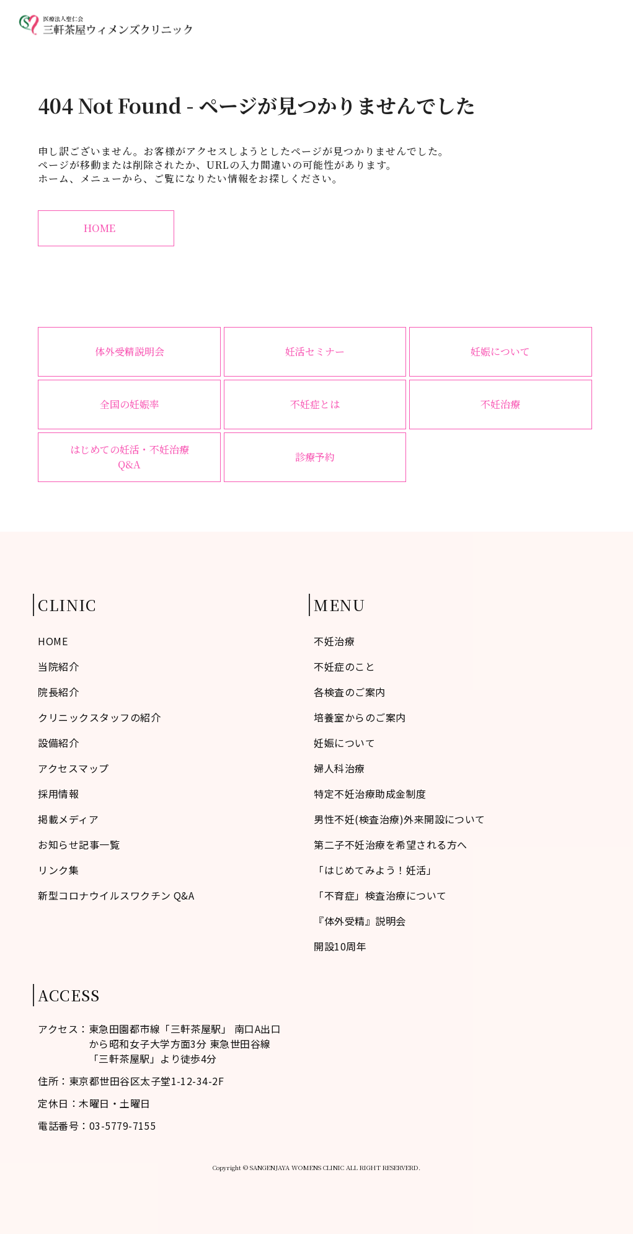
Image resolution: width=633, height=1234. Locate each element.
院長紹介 (58, 691)
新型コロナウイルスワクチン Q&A (116, 895)
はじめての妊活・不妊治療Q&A (129, 457)
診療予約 (594, 24)
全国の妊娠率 (129, 404)
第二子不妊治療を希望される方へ (390, 844)
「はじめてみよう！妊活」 (375, 869)
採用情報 (58, 793)
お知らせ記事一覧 (79, 844)
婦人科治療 (460, 24)
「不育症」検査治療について (380, 895)
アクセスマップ (529, 24)
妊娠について (500, 351)
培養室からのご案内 (359, 717)
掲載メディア (68, 818)
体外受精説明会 (129, 351)
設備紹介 (58, 742)
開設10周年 (340, 946)
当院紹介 (354, 24)
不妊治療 (405, 24)
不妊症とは (315, 404)
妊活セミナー (315, 351)
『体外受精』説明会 (359, 920)
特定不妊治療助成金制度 (370, 793)
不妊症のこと (294, 24)
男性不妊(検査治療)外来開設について (399, 818)
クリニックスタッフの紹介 (99, 717)
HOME (239, 24)
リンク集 (58, 869)
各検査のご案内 (349, 691)
